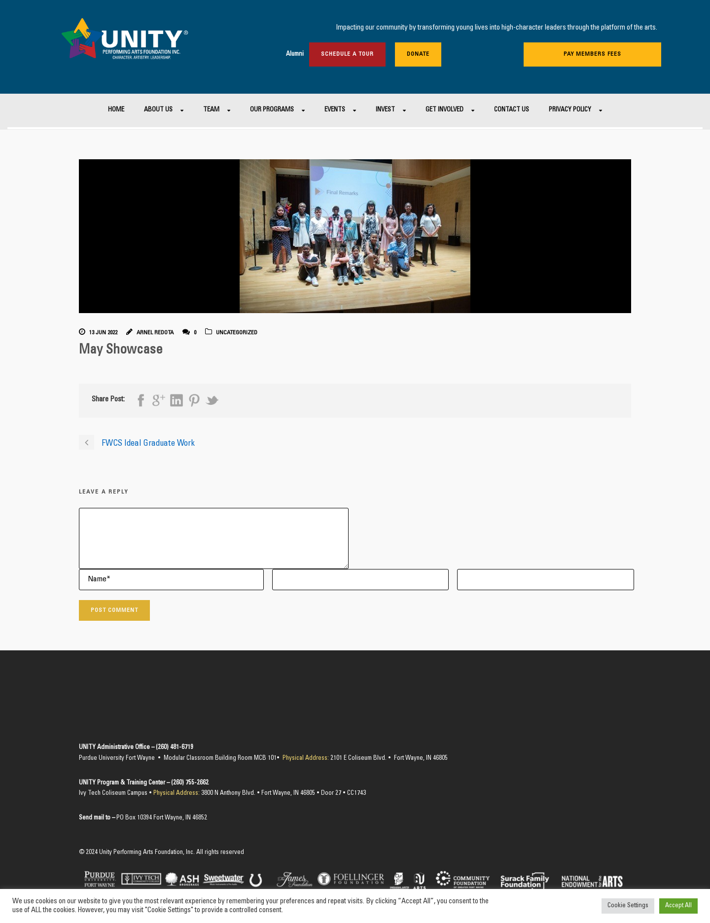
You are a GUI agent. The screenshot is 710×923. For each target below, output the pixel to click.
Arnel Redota (155, 333)
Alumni (295, 54)
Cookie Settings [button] (627, 906)
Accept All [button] (678, 906)
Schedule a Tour (347, 54)
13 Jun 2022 (103, 333)
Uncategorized (236, 333)
